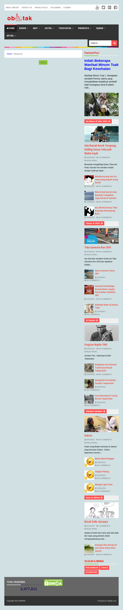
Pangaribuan (92, 568)
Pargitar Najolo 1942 (95, 344)
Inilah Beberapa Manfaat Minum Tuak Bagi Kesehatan (101, 65)
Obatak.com (111, 601)
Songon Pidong (102, 471)
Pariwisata (83, 28)
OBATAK (22, 601)
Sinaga (104, 568)
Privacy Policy (41, 7)
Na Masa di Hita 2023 (97, 121)
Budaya (22, 28)
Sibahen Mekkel (94, 411)
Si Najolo (90, 320)
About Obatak (12, 7)
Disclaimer (56, 7)
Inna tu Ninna (93, 497)
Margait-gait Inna (103, 484)
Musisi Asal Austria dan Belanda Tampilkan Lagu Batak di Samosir (106, 194)
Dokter (88, 435)
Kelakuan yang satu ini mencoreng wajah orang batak (106, 179)
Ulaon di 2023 (93, 223)
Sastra (48, 28)
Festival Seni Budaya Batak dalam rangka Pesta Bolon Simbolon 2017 (105, 291)
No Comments (105, 186)
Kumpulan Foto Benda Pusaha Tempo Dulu (105, 382)
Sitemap (67, 7)
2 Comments (104, 526)
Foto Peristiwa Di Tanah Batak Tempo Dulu (106, 397)
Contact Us (26, 7)
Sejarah (99, 28)
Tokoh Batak (64, 28)
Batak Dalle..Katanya (96, 521)
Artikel (10, 35)
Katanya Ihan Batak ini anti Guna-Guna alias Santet (106, 547)
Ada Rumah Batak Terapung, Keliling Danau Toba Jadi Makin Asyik (100, 149)
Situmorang (91, 572)
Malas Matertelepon (104, 458)
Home (10, 28)
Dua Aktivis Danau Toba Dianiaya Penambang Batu (106, 210)
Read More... (92, 160)
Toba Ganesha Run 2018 (97, 247)
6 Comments (104, 157)
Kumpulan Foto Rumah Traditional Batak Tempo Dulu (105, 367)
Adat (35, 28)
